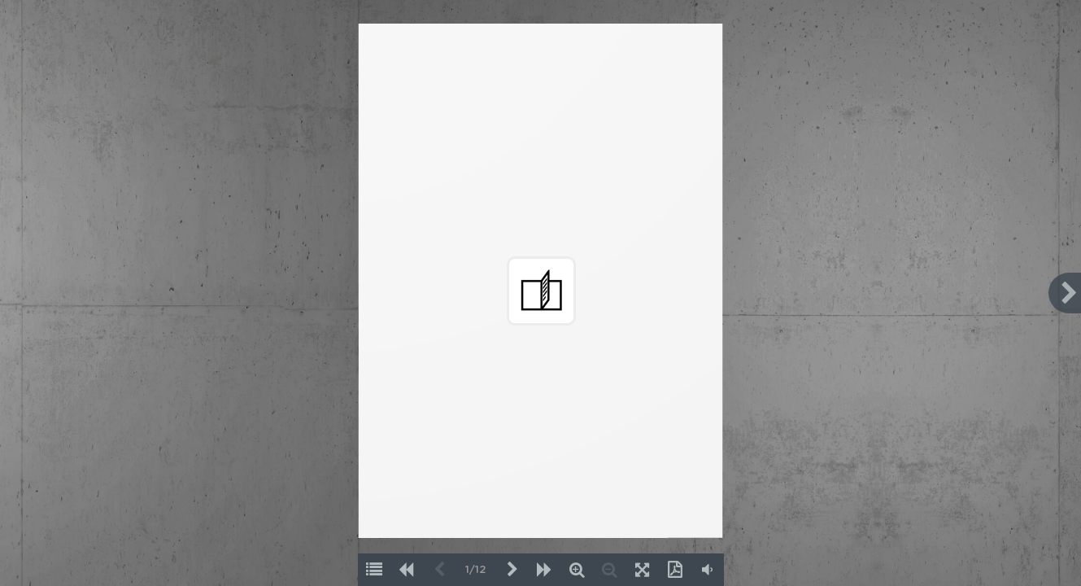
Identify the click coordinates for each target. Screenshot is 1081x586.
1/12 (475, 570)
